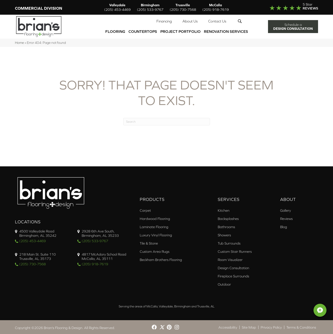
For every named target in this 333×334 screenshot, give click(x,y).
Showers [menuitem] (224, 234)
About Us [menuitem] (190, 21)
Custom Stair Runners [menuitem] (235, 250)
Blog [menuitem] (283, 225)
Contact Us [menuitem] (217, 21)
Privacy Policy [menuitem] (271, 326)
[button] (241, 21)
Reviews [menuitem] (286, 217)
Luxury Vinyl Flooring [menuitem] (156, 234)
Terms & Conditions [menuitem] (301, 326)
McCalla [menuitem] (215, 7)
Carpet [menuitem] (145, 209)
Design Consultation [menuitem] (233, 267)
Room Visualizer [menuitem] (230, 258)
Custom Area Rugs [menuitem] (154, 250)
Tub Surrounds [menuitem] (229, 242)
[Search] (166, 120)
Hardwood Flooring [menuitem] (155, 217)
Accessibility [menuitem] (227, 326)
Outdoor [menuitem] (224, 283)
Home (19, 41)
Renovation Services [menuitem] (226, 31)
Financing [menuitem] (164, 21)
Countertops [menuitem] (142, 31)
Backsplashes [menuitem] (228, 217)
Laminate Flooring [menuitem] (154, 225)
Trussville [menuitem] (183, 7)
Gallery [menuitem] (285, 209)
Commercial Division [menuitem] (38, 8)
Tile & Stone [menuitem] (149, 242)
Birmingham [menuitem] (150, 7)
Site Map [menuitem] (249, 326)
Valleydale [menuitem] (117, 7)
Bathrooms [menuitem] (226, 225)
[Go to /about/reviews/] (285, 7)
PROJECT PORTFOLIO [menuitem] (180, 31)
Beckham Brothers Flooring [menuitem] (161, 258)
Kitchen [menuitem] (223, 209)
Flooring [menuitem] (115, 31)
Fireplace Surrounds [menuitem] (233, 275)
